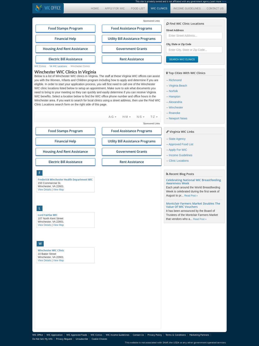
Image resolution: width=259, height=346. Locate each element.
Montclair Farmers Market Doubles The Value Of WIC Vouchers (193, 205)
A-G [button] (113, 116)
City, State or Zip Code (178, 44)
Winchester (176, 107)
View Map (58, 189)
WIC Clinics (159, 8)
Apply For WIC (115, 8)
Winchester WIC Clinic (51, 250)
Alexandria (175, 102)
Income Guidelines (187, 8)
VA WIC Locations (58, 66)
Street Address (175, 30)
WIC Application (55, 334)
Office (53, 8)
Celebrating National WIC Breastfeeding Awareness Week (193, 181)
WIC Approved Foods (76, 334)
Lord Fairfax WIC (47, 215)
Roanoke (174, 113)
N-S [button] (140, 116)
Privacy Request (64, 338)
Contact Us (215, 8)
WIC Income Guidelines (117, 334)
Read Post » (191, 195)
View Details (44, 189)
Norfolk (173, 91)
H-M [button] (126, 116)
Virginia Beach (178, 85)
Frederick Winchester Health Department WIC (65, 179)
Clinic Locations (179, 160)
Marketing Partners (199, 334)
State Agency (177, 138)
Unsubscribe (82, 338)
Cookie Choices (99, 338)
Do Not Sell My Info (42, 338)
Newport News (178, 118)
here (224, 1)
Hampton (174, 96)
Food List (138, 8)
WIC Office (37, 334)
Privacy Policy (155, 334)
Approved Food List (181, 144)
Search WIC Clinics (182, 59)
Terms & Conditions (176, 334)
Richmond (175, 80)
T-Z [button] (154, 116)
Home (95, 8)
